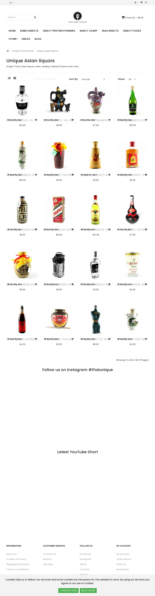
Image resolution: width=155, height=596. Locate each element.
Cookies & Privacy (16, 559)
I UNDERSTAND (68, 590)
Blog (38, 38)
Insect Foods (132, 30)
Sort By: (73, 79)
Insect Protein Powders (59, 30)
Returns (47, 559)
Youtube (84, 569)
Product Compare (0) (44, 78)
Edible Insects (29, 30)
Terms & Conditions (17, 569)
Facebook (85, 554)
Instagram (85, 559)
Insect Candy (89, 30)
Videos (25, 38)
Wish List (121, 564)
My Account (123, 554)
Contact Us (49, 554)
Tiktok (83, 564)
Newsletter (123, 569)
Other (13, 38)
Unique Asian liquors (47, 50)
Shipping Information (18, 564)
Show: (121, 79)
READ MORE (88, 590)
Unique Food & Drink (22, 50)
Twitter (84, 574)
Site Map (48, 564)
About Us (11, 554)
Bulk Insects (110, 30)
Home (12, 30)
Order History (124, 559)
